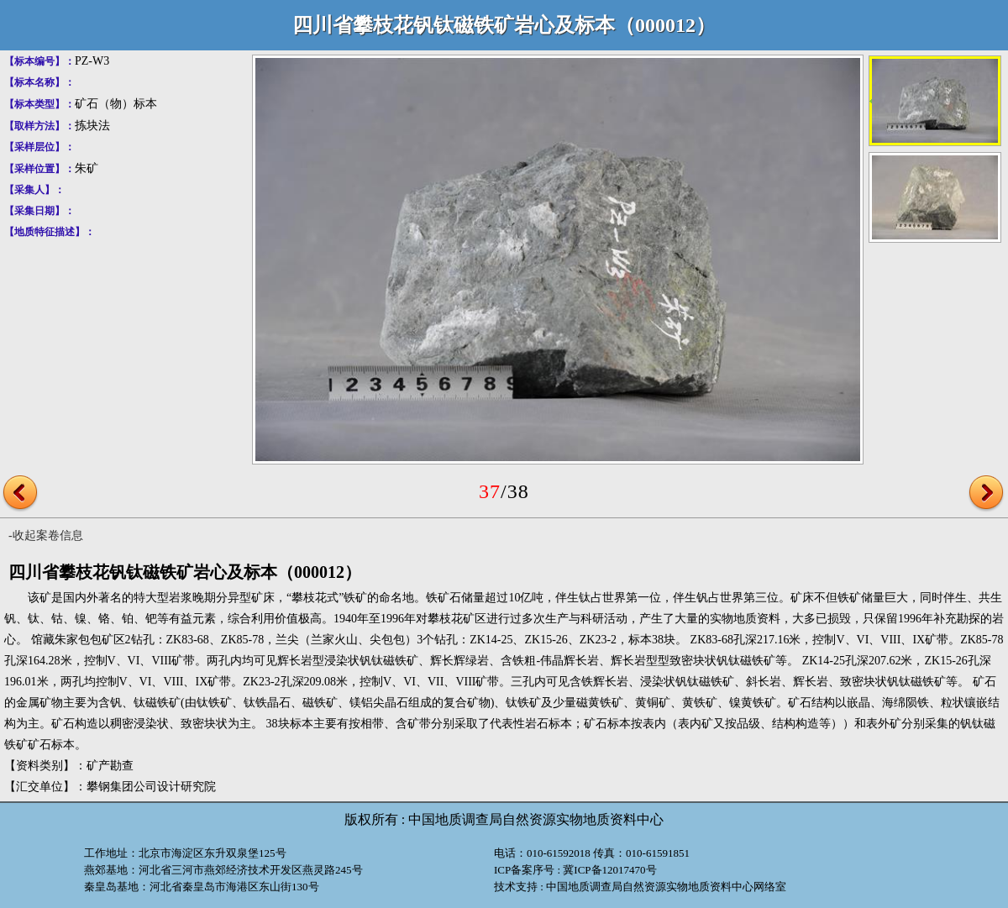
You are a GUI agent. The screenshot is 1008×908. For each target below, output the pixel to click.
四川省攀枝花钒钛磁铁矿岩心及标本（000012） (504, 25)
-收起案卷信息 (45, 535)
